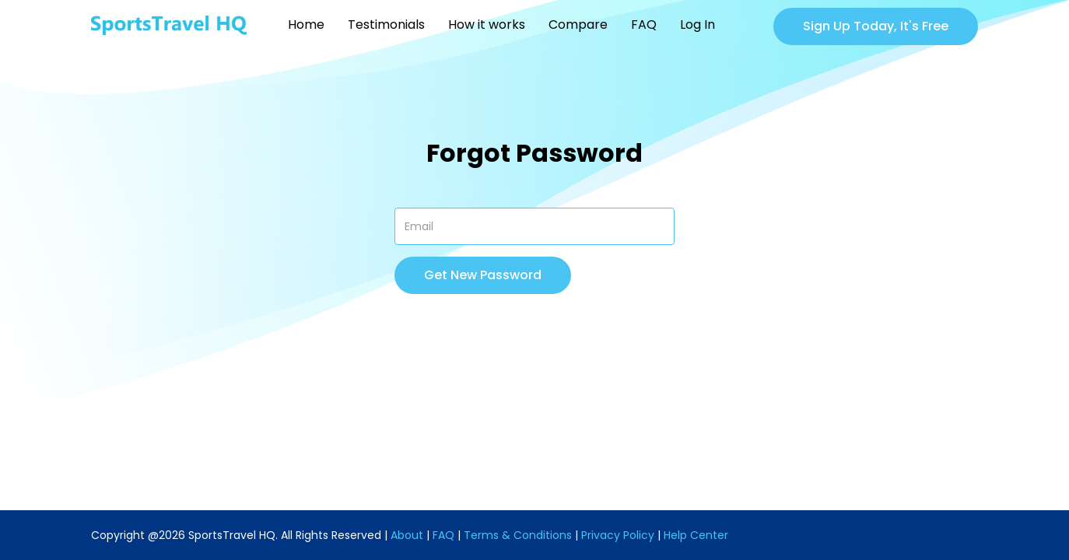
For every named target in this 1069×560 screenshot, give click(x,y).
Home (306, 24)
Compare (578, 24)
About (407, 535)
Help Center (696, 535)
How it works (486, 24)
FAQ (644, 24)
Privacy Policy (617, 535)
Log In (697, 24)
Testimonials (386, 24)
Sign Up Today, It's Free (875, 26)
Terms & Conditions (518, 535)
